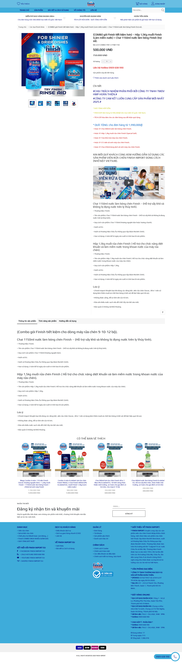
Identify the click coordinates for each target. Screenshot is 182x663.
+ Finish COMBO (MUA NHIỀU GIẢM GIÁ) (32, 539)
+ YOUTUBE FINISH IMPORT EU (31, 558)
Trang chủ (22, 27)
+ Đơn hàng (97, 531)
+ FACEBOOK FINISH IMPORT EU (31, 551)
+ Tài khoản (97, 533)
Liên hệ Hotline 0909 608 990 (108, 67)
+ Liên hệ (58, 536)
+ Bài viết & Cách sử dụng (64, 548)
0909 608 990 (144, 617)
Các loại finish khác (37, 27)
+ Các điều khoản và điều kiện (104, 554)
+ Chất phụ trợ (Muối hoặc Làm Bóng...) (32, 536)
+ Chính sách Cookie (100, 548)
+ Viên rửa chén (23, 531)
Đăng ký (129, 514)
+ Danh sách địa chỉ (100, 539)
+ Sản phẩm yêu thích (101, 536)
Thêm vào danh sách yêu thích (105, 78)
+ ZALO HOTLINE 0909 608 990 (30, 554)
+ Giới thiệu (59, 546)
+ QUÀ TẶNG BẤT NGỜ (25, 541)
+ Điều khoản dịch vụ (63, 531)
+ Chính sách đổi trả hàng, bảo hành (107, 556)
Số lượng (96, 61)
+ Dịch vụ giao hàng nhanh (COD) (68, 533)
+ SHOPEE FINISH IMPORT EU (30, 561)
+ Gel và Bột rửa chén (25, 533)
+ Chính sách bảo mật (101, 551)
